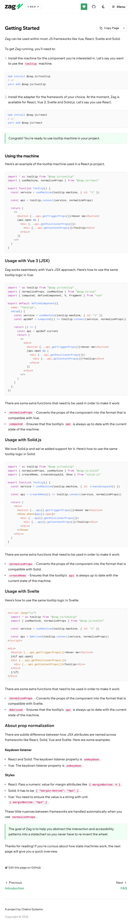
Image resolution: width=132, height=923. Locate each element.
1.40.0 (34, 6)
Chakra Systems (32, 909)
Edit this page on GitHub (23, 867)
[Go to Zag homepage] (14, 6)
